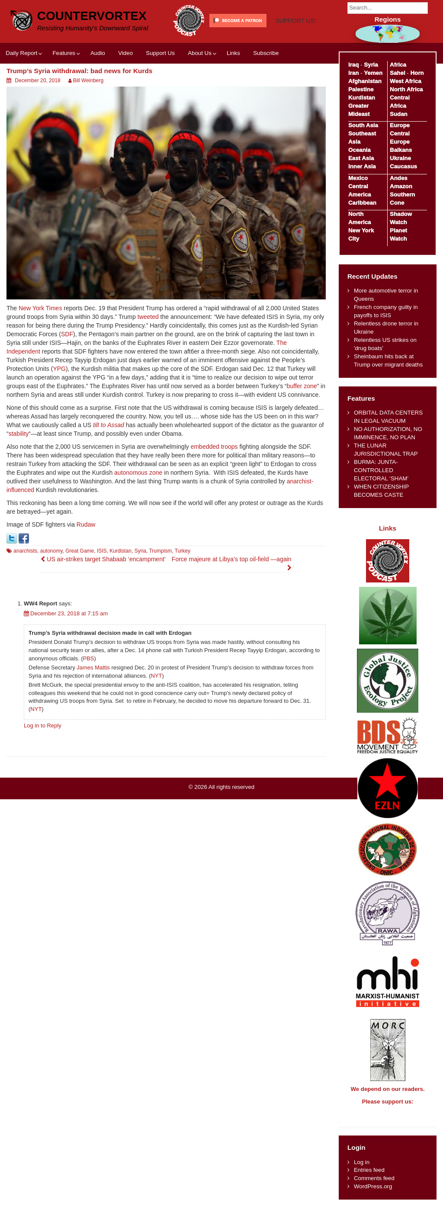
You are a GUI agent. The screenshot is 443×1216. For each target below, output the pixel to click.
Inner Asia (362, 166)
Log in (361, 1170)
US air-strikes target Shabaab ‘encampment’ (103, 590)
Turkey (182, 582)
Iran (353, 73)
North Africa (406, 89)
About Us (200, 84)
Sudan (399, 114)
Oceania (359, 150)
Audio (97, 84)
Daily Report (21, 84)
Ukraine (400, 158)
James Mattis (93, 698)
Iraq (353, 64)
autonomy (51, 582)
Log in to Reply (42, 756)
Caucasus (403, 166)
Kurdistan (120, 582)
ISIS (102, 582)
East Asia (361, 158)
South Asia (363, 125)
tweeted (148, 347)
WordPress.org (373, 1194)
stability (19, 464)
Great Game (79, 582)
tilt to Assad (108, 456)
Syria (140, 582)
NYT (156, 706)
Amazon (401, 186)
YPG (59, 399)
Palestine (360, 89)
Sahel (397, 73)
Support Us (160, 84)
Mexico (358, 178)
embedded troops (214, 477)
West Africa (405, 81)
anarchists (25, 582)
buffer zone (302, 417)
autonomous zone (138, 503)
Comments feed (374, 1186)
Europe (400, 125)
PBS (88, 689)
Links (233, 84)
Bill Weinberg (88, 112)
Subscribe (266, 84)
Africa (398, 64)
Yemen (373, 73)
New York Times (40, 339)
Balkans (401, 150)
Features (63, 84)
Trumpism (160, 582)
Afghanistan (365, 81)
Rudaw (86, 555)
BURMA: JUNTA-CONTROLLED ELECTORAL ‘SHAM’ (381, 470)
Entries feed (369, 1177)
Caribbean (362, 202)
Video (125, 84)
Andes (399, 178)
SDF (67, 365)
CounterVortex (92, 15)
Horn (417, 73)
